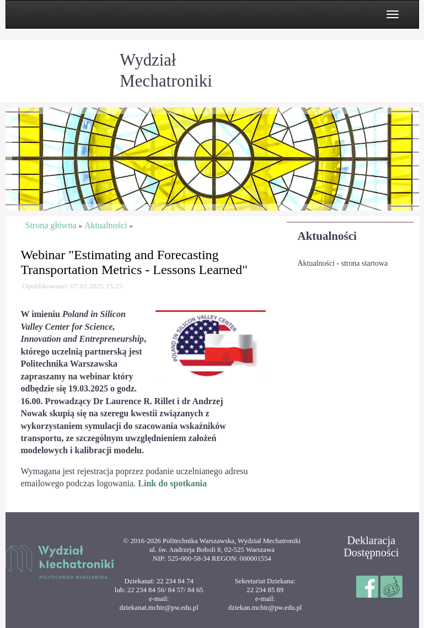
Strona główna (51, 225)
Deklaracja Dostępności (371, 546)
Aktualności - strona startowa (343, 263)
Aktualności (327, 236)
